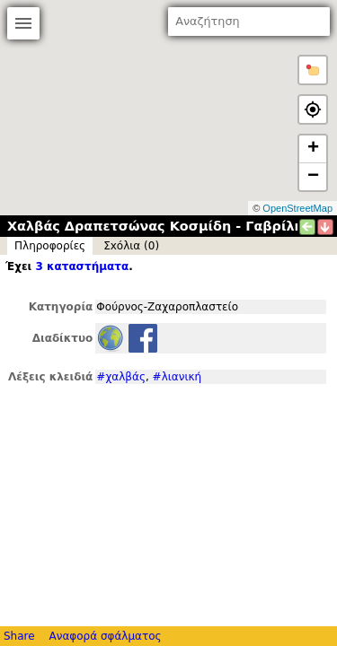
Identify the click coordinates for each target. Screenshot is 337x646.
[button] (312, 70)
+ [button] (313, 148)
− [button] (313, 176)
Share (19, 636)
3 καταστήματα (82, 266)
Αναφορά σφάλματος (105, 636)
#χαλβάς (121, 377)
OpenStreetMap (297, 208)
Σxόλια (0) (131, 246)
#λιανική (177, 377)
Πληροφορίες (49, 246)
